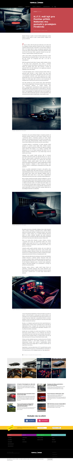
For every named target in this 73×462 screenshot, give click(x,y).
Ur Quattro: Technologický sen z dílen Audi (26, 384)
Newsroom (46, 6)
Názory (28, 6)
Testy (53, 437)
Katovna (25, 441)
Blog (24, 439)
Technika (10, 441)
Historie (40, 11)
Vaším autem (40, 437)
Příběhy (20, 6)
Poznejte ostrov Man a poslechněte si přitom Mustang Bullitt (55, 385)
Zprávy (53, 439)
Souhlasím (50, 459)
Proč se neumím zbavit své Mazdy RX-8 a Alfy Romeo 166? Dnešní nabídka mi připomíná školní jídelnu (25, 405)
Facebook (30, 420)
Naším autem (40, 439)
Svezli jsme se (37, 6)
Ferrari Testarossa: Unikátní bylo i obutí (55, 393)
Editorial (25, 437)
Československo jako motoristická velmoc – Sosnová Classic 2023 (26, 394)
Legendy (10, 437)
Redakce (54, 452)
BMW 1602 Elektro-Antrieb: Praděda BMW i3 (56, 403)
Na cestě (54, 441)
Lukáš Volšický (37, 30)
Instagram (43, 420)
